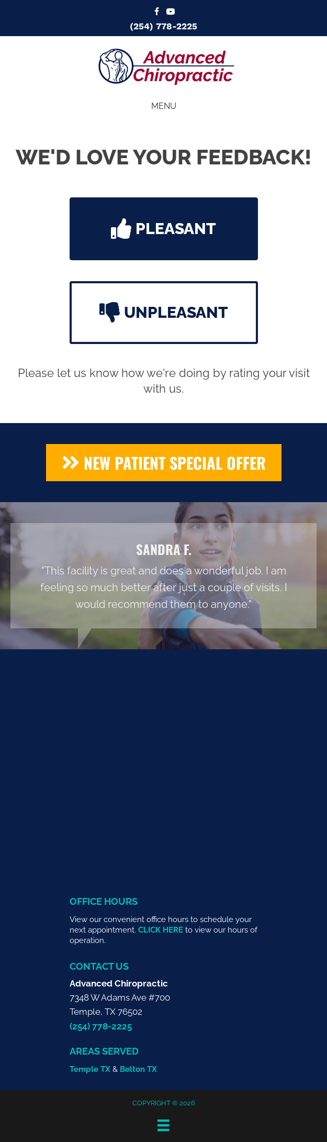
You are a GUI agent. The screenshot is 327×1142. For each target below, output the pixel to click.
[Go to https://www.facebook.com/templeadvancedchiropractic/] (157, 12)
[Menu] (163, 1125)
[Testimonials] (163, 575)
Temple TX (90, 1069)
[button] (164, 228)
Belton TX (138, 1069)
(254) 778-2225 (163, 26)
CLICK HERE (160, 930)
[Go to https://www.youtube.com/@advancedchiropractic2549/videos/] (170, 12)
